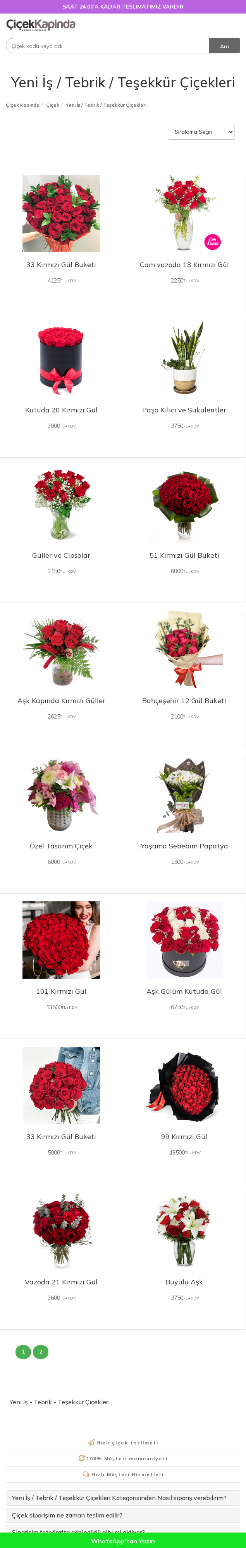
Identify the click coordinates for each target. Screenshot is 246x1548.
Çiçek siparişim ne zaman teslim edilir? (67, 1515)
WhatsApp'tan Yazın (123, 1541)
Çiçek (52, 105)
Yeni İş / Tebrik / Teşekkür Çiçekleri (123, 82)
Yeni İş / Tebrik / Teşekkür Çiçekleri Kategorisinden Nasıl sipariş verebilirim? (119, 1498)
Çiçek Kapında (23, 105)
